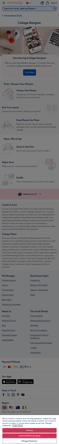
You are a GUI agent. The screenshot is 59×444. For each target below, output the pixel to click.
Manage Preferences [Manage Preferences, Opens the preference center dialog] (29, 441)
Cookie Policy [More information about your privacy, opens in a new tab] (18, 425)
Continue (29, 430)
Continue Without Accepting (29, 436)
